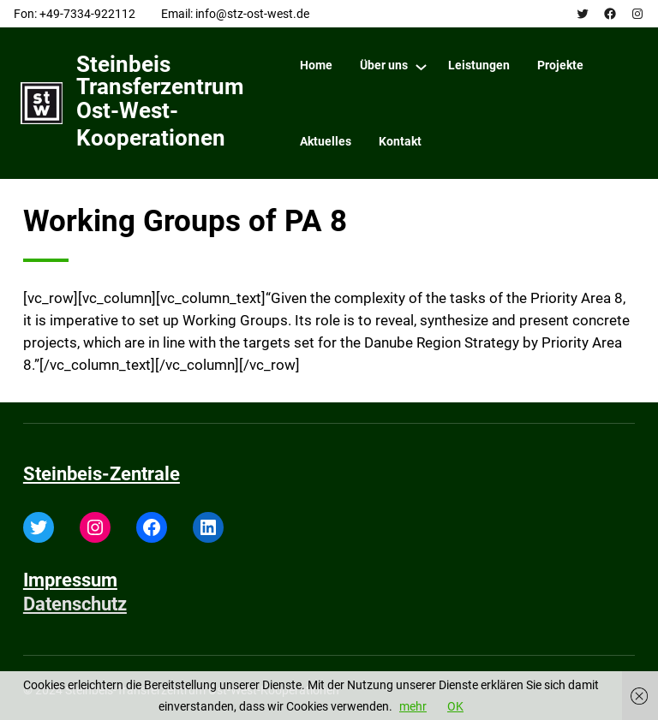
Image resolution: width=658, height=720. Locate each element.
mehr (413, 706)
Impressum (70, 579)
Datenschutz (75, 603)
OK (455, 706)
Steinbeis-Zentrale (101, 473)
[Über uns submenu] (421, 66)
